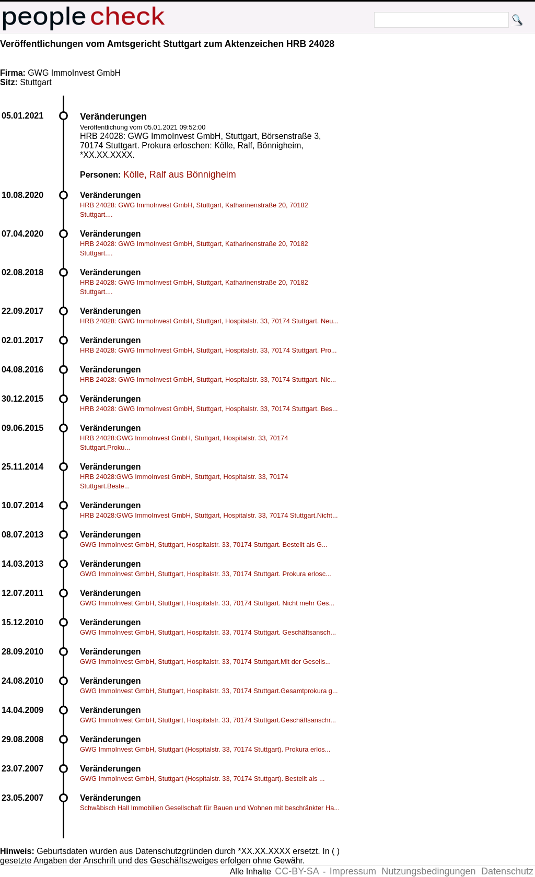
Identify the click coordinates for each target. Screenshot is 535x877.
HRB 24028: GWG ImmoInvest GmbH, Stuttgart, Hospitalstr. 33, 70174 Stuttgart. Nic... (208, 379)
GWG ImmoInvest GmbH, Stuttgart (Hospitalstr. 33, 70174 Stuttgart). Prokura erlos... (205, 749)
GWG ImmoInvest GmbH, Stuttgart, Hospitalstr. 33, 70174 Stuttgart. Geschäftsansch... (208, 632)
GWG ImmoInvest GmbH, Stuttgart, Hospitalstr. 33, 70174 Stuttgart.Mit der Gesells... (205, 661)
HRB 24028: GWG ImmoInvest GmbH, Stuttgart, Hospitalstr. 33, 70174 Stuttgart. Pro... (208, 350)
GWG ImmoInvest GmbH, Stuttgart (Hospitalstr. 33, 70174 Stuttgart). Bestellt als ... (202, 778)
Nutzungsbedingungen (428, 871)
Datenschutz (507, 871)
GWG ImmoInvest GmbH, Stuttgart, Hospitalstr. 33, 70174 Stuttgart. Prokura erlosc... (205, 574)
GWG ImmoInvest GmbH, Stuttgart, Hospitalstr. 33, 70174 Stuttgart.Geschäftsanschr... (208, 720)
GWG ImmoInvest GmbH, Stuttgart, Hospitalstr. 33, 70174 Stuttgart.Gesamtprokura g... (209, 691)
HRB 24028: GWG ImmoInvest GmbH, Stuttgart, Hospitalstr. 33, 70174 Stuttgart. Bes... (209, 409)
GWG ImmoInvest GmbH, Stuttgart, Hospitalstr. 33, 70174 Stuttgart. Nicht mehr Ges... (207, 603)
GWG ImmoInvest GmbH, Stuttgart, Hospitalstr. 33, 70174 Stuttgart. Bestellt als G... (204, 544)
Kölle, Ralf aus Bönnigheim (179, 174)
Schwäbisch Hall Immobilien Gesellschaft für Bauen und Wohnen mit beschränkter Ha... (210, 808)
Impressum (353, 871)
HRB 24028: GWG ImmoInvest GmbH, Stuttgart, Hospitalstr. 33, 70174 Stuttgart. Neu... (209, 321)
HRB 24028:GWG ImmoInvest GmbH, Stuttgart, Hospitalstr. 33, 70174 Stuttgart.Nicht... (209, 515)
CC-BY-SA (297, 871)
